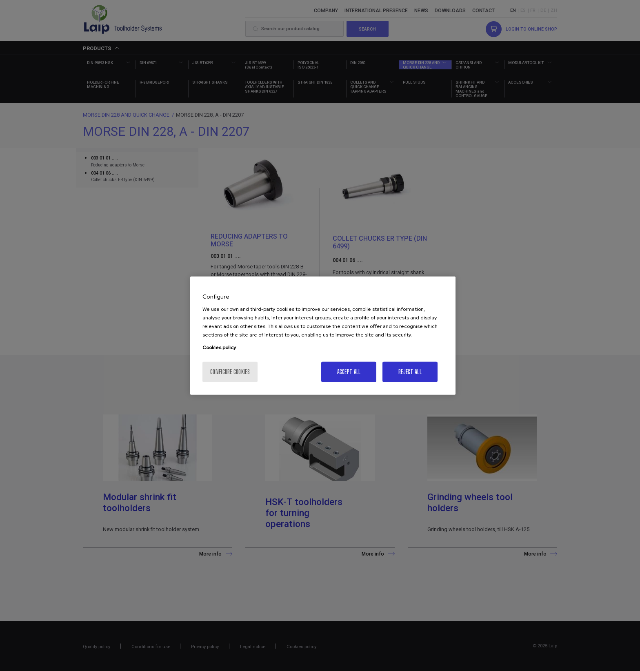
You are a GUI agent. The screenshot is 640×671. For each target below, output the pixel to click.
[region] (323, 335)
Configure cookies (230, 371)
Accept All (349, 371)
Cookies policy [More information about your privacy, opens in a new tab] (219, 347)
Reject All (410, 371)
